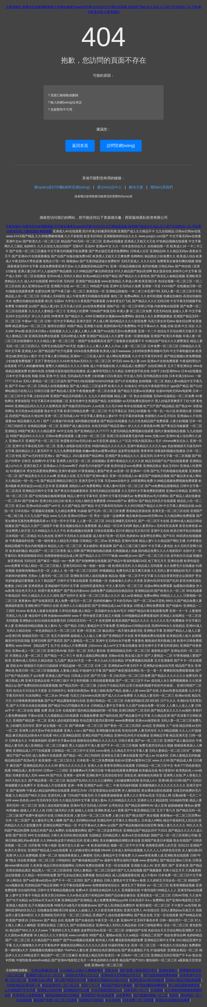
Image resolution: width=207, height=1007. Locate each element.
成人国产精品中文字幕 (70, 980)
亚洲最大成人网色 (40, 980)
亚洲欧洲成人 (168, 970)
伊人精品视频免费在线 (184, 985)
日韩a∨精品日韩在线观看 (183, 980)
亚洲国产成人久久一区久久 (44, 975)
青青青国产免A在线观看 (98, 995)
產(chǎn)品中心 (109, 187)
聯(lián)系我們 (162, 187)
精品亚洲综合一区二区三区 (61, 985)
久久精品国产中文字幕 (20, 990)
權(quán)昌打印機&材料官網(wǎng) (62, 187)
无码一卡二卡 (90, 985)
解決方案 (136, 187)
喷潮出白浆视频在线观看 (173, 1000)
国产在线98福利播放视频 (160, 975)
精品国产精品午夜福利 (117, 985)
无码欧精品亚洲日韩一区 (23, 985)
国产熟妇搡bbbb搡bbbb (151, 985)
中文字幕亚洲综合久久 (107, 990)
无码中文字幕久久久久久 (82, 975)
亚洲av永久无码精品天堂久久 (121, 975)
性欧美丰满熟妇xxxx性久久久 (108, 980)
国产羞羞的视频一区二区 (151, 995)
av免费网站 (124, 995)
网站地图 (45, 231)
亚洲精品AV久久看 (77, 990)
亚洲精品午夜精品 (91, 1000)
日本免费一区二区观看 (138, 1000)
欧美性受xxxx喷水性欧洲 (147, 980)
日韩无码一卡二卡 (136, 990)
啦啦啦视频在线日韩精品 (62, 995)
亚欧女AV (112, 970)
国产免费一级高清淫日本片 (138, 970)
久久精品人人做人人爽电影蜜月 (81, 970)
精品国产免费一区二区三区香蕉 (55, 1000)
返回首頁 (80, 145)
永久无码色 (113, 1000)
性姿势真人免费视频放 (28, 995)
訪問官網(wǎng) (121, 145)
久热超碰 (157, 990)
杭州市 (174, 995)
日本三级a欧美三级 (45, 970)
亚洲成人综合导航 (49, 990)
